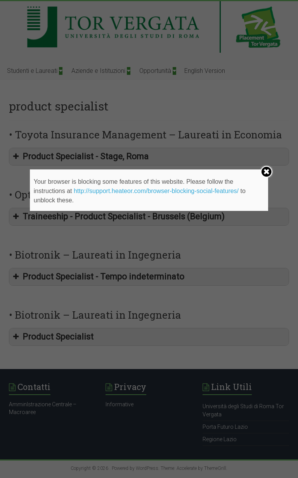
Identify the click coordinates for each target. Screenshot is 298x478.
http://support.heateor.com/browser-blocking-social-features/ (156, 191)
